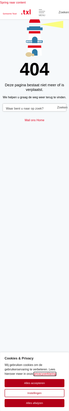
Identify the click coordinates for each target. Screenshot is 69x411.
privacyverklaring (45, 373)
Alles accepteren (34, 383)
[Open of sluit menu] (42, 13)
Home (40, 120)
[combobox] (34, 107)
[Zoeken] (64, 12)
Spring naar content (13, 2)
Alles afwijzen (34, 403)
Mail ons (30, 120)
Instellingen (34, 393)
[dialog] (34, 381)
